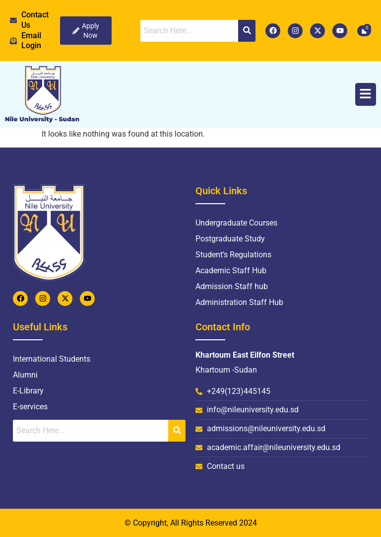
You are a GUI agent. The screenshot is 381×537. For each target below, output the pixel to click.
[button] (366, 94)
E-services (30, 406)
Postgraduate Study (230, 238)
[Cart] (364, 30)
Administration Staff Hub (239, 302)
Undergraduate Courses (236, 223)
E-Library (28, 390)
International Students (51, 359)
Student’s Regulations (233, 254)
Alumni (25, 375)
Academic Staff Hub (230, 270)
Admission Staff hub (231, 286)
